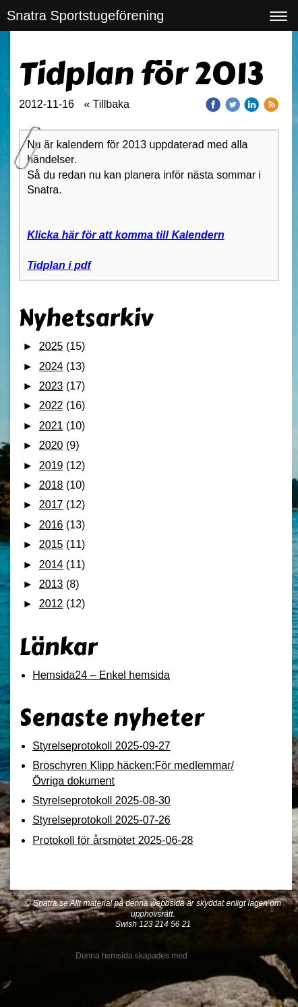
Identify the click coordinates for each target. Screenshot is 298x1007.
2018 (51, 485)
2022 (51, 405)
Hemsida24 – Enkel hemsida (101, 675)
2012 (51, 603)
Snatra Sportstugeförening (86, 15)
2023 (51, 386)
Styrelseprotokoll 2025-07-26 (101, 820)
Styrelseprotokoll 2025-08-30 (101, 800)
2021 (51, 425)
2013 (51, 584)
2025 (51, 346)
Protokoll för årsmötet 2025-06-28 (112, 840)
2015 (51, 544)
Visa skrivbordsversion (153, 976)
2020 (51, 445)
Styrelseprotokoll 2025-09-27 (101, 746)
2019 (51, 465)
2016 (51, 524)
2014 (51, 564)
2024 (51, 366)
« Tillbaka (106, 104)
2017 (51, 504)
